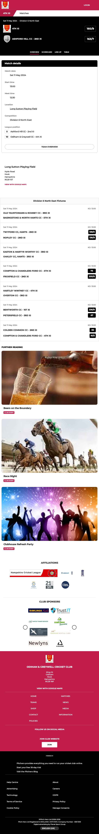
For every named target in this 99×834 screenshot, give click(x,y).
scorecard (47, 52)
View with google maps (15, 184)
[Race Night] (49, 446)
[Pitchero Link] (49, 759)
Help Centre (12, 782)
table (66, 52)
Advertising (12, 789)
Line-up (58, 52)
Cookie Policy (13, 808)
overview (34, 52)
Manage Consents (61, 808)
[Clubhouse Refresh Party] (49, 514)
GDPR (55, 795)
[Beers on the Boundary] (49, 378)
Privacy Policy (59, 801)
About (55, 782)
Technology (12, 795)
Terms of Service (14, 801)
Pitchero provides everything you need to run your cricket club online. (49, 763)
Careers (56, 789)
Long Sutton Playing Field (23, 109)
